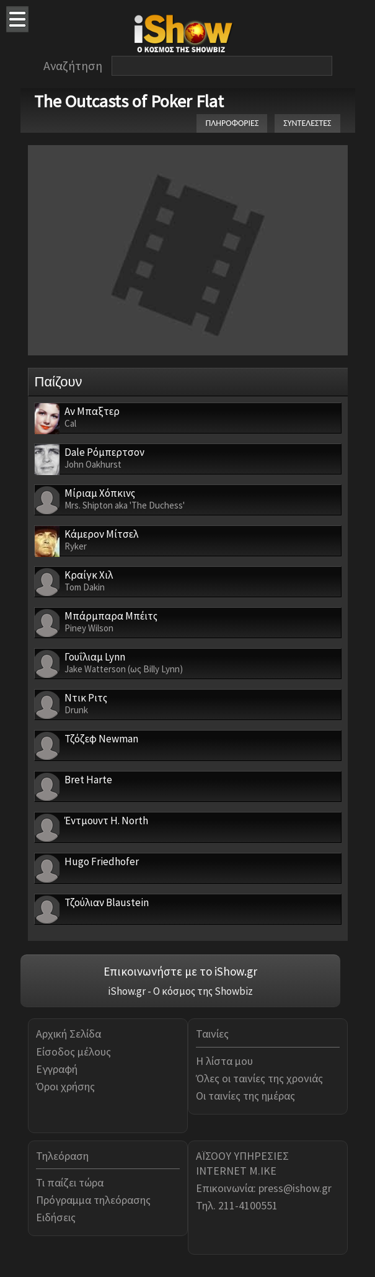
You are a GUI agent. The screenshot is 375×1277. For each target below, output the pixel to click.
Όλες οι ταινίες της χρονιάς (259, 1078)
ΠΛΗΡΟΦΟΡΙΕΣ (231, 123)
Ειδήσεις (56, 1217)
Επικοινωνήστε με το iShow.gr (180, 971)
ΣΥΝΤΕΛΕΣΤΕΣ (307, 123)
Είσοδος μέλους (73, 1051)
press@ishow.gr (295, 1188)
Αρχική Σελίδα (68, 1033)
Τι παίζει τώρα (70, 1182)
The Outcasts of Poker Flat (129, 101)
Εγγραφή (56, 1069)
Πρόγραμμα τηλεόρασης (93, 1200)
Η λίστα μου (224, 1061)
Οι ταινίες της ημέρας (245, 1095)
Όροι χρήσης (65, 1086)
